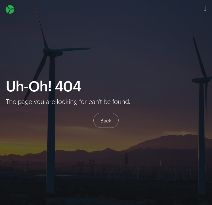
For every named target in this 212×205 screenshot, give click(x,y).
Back (106, 120)
